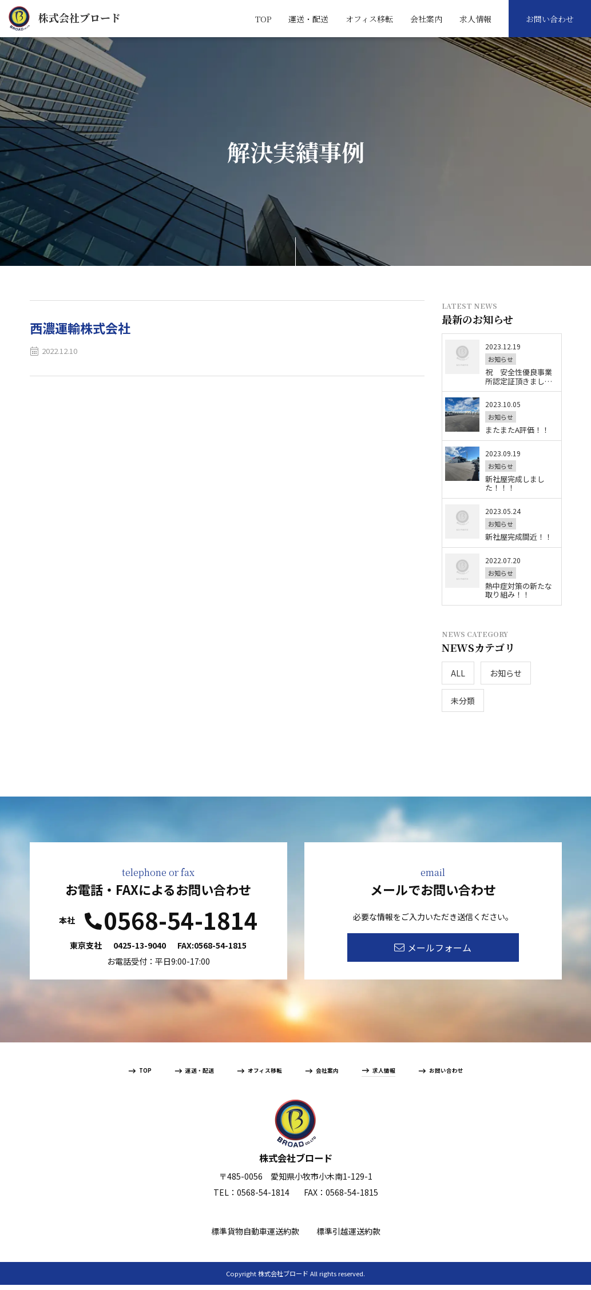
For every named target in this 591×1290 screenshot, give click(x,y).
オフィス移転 (369, 19)
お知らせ (506, 673)
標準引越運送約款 (348, 1236)
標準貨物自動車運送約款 (255, 1236)
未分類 (463, 700)
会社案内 (426, 19)
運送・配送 (308, 19)
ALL (458, 673)
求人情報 (475, 19)
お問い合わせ (550, 19)
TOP (263, 19)
